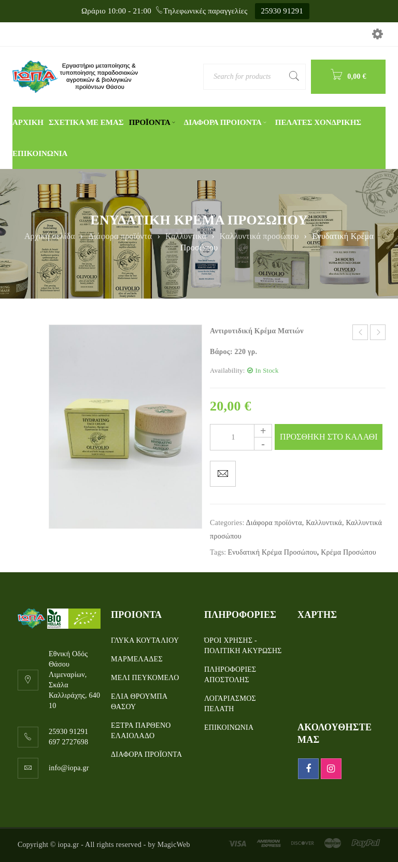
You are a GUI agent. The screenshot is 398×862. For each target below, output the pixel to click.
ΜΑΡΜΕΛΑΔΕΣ (137, 659)
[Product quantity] (241, 437)
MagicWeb (174, 845)
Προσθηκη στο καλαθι (328, 436)
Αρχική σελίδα (49, 236)
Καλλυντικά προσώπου (259, 236)
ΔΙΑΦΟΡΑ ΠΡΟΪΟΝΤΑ (146, 754)
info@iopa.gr (69, 768)
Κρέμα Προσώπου (348, 552)
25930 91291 (282, 11)
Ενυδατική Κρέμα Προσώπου (272, 552)
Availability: (227, 370)
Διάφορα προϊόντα (120, 236)
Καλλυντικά (185, 236)
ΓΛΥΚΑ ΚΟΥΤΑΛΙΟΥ (145, 640)
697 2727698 (68, 742)
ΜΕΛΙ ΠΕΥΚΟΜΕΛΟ (145, 678)
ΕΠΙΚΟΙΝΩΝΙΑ (228, 727)
